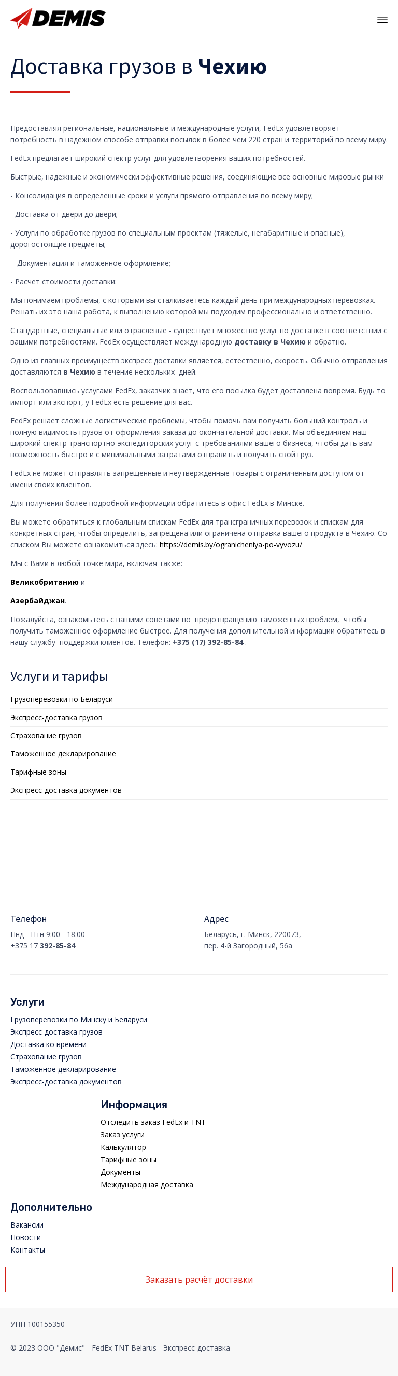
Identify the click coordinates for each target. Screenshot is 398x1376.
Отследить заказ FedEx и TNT (153, 1122)
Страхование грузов (46, 735)
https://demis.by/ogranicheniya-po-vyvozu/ (231, 544)
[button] (199, 1279)
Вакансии (27, 1225)
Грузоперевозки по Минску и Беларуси (78, 1019)
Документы (120, 1172)
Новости (25, 1237)
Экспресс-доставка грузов (56, 717)
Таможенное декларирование (63, 754)
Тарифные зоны (38, 772)
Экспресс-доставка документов (66, 790)
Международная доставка (147, 1184)
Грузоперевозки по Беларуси (61, 699)
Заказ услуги (123, 1134)
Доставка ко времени (48, 1044)
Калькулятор (123, 1147)
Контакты (27, 1250)
